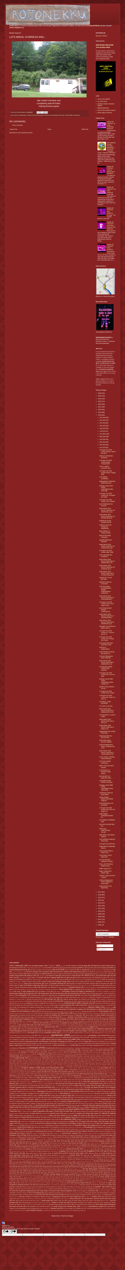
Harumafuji (48, 1043)
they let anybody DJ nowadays (35, 1179)
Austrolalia (111, 979)
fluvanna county (33, 1029)
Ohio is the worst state (77, 1097)
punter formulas (13, 1113)
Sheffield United (106, 1137)
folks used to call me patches (49, 1029)
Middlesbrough (22, 1083)
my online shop (102, 101)
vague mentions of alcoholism (52, 1192)
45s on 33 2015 (69, 969)
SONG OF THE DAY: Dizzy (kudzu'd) (110, 247)
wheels (72, 1198)
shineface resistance (26, 1139)
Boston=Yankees (97, 989)
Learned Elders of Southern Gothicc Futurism (94, 1070)
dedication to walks (29, 1011)
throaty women (20, 1183)
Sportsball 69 (40, 1149)
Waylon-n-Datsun (46, 1196)
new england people (42, 1093)
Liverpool (51, 1074)
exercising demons (54, 1023)
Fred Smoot (23, 1032)
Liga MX (76, 1072)
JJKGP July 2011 (17, 1062)
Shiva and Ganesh (41, 1139)
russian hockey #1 (46, 1127)
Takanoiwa (55, 1159)
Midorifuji (30, 1083)
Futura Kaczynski (25, 1035)
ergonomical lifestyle (56, 1021)
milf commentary (39, 1083)
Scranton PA (56, 1133)
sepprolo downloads (75, 1135)
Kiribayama (61, 1066)
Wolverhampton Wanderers (39, 1204)
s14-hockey (37, 1129)
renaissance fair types (36, 1121)
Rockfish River (24, 1125)
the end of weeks (49, 1165)
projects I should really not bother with (60, 1111)
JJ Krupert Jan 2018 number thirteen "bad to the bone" (107, 451)
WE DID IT (87, 1196)
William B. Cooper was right (61, 1202)
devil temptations (104, 1011)
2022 (100, 404)
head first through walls (102, 1043)
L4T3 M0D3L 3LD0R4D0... (104, 477)
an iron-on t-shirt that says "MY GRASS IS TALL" (79, 975)
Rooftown (111, 1125)
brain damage (27, 991)
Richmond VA (64, 1123)
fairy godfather (12, 1025)
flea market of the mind (103, 1027)
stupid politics (79, 1153)
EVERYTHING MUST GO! (25, 1023)
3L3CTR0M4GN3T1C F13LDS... (106, 505)
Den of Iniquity (69, 1011)
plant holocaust (75, 1105)
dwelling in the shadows (75, 1017)
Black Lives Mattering (50, 987)
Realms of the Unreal (53, 1119)
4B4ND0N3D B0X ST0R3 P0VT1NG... (107, 732)
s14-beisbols (99, 1127)
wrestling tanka (71, 1206)
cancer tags (84, 995)
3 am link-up (39, 969)
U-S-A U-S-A (82, 1189)
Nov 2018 (103, 420)
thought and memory (102, 1181)
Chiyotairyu (20, 1001)
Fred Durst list (13, 1032)
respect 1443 (97, 1121)
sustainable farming (39, 1157)
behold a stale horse (33, 985)
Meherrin (35, 1081)
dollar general (104, 1013)
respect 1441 (74, 1121)
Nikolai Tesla (27, 1095)
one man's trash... (28, 1099)
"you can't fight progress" (36, 965)
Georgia (111, 1035)
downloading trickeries (67, 1015)
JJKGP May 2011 (14, 1064)
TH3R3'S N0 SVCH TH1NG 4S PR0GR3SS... (105, 526)
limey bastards (110, 1072)
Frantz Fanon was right (107, 1031)
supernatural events (99, 1155)
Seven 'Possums (47, 1137)
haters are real (58, 1043)
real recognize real (15, 1119)
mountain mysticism (15, 1087)
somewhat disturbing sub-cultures (48, 1147)
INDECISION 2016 (107, 1054)
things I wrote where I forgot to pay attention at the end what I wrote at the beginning (40, 1181)
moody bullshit (45, 1085)
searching (83, 1133)
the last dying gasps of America (41, 115)
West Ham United (54, 1198)
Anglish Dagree (31, 977)
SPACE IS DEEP (107, 1147)
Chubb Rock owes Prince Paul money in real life (38, 1001)
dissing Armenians (93, 1013)
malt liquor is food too (66, 1077)
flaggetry (92, 1027)
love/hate (75, 1076)
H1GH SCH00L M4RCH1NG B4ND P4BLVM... (106, 799)
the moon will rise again (99, 1173)
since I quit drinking (17, 1141)
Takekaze (78, 1159)
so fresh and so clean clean (38, 1145)
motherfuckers (109, 1085)
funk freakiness (15, 1035)
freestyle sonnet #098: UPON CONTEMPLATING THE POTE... (106, 787)
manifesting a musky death (107, 1077)
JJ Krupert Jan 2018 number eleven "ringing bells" (107, 472)
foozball (35, 1031)
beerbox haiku (13, 985)
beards (46, 983)
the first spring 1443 (81, 1167)
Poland (81, 1107)
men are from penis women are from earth (68, 1081)
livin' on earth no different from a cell (68, 1074)
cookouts (113, 1003)
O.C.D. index (37, 1097)
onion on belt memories (62, 1099)
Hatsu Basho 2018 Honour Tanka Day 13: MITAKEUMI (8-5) (107, 516)
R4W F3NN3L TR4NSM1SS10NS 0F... (106, 815)
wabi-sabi (67, 1194)
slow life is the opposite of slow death (34, 1143)
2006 (100, 922)
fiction (41, 1027)
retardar (32, 1123)
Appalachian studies (100, 977)
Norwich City (101, 1095)
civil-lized (57, 1001)
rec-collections (66, 1119)
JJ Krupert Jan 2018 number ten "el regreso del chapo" (107, 495)
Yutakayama (75, 1210)
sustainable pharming (53, 1157)
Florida (23, 1029)
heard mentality (26, 1045)
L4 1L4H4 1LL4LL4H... (106, 706)
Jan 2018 (103, 447)
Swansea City (78, 1157)
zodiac (82, 1210)
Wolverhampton (27, 1204)
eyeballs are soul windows (70, 1023)
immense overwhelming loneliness (77, 1054)
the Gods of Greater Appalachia (20, 1169)
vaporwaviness (67, 1192)
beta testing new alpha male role (101, 985)
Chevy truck (37, 999)
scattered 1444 (98, 1131)
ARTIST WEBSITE (15, 28)
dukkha (64, 1017)
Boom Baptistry (64, 989)
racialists (79, 1113)
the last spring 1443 (29, 1173)
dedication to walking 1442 (97, 1009)
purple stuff (34, 1113)
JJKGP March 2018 (96, 1062)
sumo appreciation (15, 1155)
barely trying (83, 981)
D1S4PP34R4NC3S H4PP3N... (105, 541)
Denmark (77, 1011)
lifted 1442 (57, 1072)
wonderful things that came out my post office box (63, 1204)
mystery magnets (17, 1091)
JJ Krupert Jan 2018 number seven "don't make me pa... (106, 603)
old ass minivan (107, 1097)
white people (46, 1200)
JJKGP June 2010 (42, 1062)
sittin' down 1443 (86, 1141)
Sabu (91, 1129)
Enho (40, 1021)
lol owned (18, 1076)
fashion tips (44, 1025)
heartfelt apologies (46, 1045)
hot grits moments (103, 1048)
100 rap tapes (83, 965)
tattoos (113, 1159)
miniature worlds (73, 1083)
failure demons (109, 1023)
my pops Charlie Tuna (80, 1089)
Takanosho (63, 1159)
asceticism (89, 979)
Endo (23, 1021)
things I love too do (96, 1179)
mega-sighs (12, 1081)
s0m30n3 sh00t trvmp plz (66, 1127)
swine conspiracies (96, 1157)
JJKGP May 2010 (108, 1062)
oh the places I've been (60, 1097)
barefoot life (74, 981)
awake (11, 981)
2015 (100, 897)
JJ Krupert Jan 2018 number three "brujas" (107, 692)
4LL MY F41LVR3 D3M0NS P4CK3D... (106, 860)
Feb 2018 (103, 445)
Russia (36, 1127)
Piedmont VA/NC (28, 1105)
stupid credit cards (31, 1153)
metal (85, 1081)
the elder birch (38, 1165)
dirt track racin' (39, 1013)
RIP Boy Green (90, 1123)
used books (91, 1191)
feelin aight (92, 1025)
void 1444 (58, 1194)
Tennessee (59, 1161)
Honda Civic (61, 1048)
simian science (111, 1139)
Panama (50, 1101)
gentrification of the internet (97, 1035)
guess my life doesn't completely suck (56, 1041)
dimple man (30, 1013)
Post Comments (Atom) (25, 133)
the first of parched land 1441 (88, 1165)
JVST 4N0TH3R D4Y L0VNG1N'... (105, 555)
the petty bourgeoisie (36, 1175)
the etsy (57, 1165)
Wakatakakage (97, 1194)
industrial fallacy (14, 1056)
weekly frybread (104, 1196)
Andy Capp (22, 977)
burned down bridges (16, 993)
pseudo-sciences (81, 1111)
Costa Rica (45, 1005)
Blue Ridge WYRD (33, 989)
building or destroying (85, 991)
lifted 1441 (48, 1072)
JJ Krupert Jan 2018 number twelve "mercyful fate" (105, 462)
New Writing (64, 1093)
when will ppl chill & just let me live (22, 1200)
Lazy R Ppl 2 (32, 1070)
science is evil (24, 1133)
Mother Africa (78, 1085)
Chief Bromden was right (52, 999)
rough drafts (12, 1127)
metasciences (94, 1081)
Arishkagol (20, 979)
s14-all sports (78, 1127)
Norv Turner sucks (91, 1095)
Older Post (85, 129)
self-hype (24, 1135)
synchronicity (21, 1159)
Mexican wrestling (108, 1081)
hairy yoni (94, 1041)
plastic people (37, 1107)
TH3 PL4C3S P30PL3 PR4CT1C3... (106, 851)
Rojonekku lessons (66, 1125)
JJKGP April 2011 (82, 1058)
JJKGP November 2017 (59, 1064)
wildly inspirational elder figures (42, 1202)
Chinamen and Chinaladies (88, 999)
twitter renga (63, 1189)
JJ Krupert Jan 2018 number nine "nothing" (107, 500)
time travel (70, 1183)
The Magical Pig (84, 1173)
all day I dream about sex (66, 973)
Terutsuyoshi (88, 1161)
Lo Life (109, 1074)
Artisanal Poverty (79, 979)
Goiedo (104, 1037)
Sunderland (63, 1155)
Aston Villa (97, 979)
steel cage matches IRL (97, 1149)
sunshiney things (74, 1155)
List (18, 1074)
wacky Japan (75, 1194)
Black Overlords (63, 987)
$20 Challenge (72, 965)
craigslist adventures (100, 1005)
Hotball (112, 1048)
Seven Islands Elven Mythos (61, 1137)
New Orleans (54, 1093)
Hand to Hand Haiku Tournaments (19, 1043)
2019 (100, 412)
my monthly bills (55, 1089)
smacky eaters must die (93, 1143)
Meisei (43, 1081)
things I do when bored (82, 1179)
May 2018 (103, 436)
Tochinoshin (102, 1183)
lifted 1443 (67, 1072)
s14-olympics (45, 1129)
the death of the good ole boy (88, 1163)
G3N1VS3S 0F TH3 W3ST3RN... (105, 887)
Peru (82, 1103)
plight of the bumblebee (51, 1107)
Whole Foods (57, 1200)
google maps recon (26, 1039)
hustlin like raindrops (47, 1050)
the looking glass (73, 1173)
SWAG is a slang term (66, 1157)
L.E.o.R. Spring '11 (90, 1068)
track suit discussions (29, 1187)
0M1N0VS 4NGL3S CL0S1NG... (105, 583)
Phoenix (105, 1103)
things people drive (73, 1181)
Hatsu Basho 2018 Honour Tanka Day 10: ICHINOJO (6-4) (107, 567)
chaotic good (106, 997)
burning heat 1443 (61, 993)
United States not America (72, 115)
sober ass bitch (67, 1145)
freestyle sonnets (51, 1033)
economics (112, 1017)
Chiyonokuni (111, 999)
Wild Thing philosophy (25, 1202)
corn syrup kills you (17, 1005)
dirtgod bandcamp (103, 108)
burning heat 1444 (76, 993)
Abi (86, 971)
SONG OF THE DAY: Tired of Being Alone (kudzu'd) (111, 170)
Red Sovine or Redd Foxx (90, 1119)
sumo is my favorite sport (34, 1155)
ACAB (91, 971)
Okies (87, 1097)
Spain (11, 1149)
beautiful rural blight (75, 983)
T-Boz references (31, 1159)
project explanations (39, 1111)
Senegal (52, 1135)
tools (62, 1184)
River (98, 1123)
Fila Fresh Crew (63, 1027)
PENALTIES (94, 1101)
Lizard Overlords (99, 1074)
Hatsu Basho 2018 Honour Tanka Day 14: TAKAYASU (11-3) (107, 510)
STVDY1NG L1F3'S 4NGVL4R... (105, 856)
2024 (100, 399)
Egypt (52, 1019)
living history (86, 1074)
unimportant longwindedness (27, 1191)
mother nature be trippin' (94, 1085)
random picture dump (40, 1115)
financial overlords (74, 1027)
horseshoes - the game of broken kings (78, 1048)
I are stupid (59, 1050)
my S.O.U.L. (93, 1089)
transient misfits (61, 1187)
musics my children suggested (62, 1087)
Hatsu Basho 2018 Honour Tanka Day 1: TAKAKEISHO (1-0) (106, 752)
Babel (24, 981)
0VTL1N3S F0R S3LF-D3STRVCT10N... (106, 644)
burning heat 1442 (46, 993)
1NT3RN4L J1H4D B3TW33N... (105, 702)
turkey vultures (53, 1189)
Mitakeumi (84, 1083)
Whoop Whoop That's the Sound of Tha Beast (87, 1200)
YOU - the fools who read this (91, 1208)
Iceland (28, 1054)
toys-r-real (15, 1187)
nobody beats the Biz (80, 1095)
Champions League (94, 997)
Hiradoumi (107, 1045)
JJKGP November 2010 (42, 1064)
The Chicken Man (70, 1163)
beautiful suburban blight (91, 983)
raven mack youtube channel (106, 110)
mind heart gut (60, 1083)
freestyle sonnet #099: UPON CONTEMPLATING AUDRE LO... (106, 681)
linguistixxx (12, 1074)
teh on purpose (49, 1161)
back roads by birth (34, 981)
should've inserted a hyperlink (88, 1139)
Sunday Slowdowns (52, 1155)
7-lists (114, 970)
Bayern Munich (13, 983)
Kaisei (44, 1066)
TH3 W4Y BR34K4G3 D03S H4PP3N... (106, 657)
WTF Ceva (83, 1206)
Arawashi (111, 977)
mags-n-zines (52, 1078)
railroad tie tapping (109, 1113)
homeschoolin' (50, 1048)
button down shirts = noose (99, 993)
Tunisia (45, 1189)
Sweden (86, 1157)
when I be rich (81, 1198)
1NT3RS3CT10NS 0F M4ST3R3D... (106, 793)
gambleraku (23, 115)
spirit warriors (18, 1149)
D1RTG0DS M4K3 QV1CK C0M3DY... (106, 741)
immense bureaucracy (58, 1054)
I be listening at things (87, 1050)
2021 (100, 407)
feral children (23, 1027)
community (59, 1003)
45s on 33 (56, 970)
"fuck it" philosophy (16, 965)
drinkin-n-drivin (42, 1017)
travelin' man (100, 1187)
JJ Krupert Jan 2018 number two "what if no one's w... (107, 697)
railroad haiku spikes (91, 1113)
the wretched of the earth (57, 115)
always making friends (101, 973)
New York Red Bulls (87, 1093)
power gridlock (74, 1109)
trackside (40, 1187)
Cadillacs (43, 995)
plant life (85, 1105)
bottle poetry (16, 991)
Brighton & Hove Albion (47, 991)
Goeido (99, 1037)
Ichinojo (34, 1054)
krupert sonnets (13, 1068)
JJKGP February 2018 (66, 1060)
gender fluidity (82, 1035)
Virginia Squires (28, 1194)
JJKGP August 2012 (110, 1058)
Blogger (70, 1216)
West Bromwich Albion (41, 1198)
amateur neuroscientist (16, 975)
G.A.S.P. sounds (45, 1035)
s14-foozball (28, 1129)
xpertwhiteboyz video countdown (27, 1208)
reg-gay (111, 1119)
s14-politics (54, 1129)
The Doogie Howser (26, 1165)
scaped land (39, 1131)
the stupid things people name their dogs (46, 1177)
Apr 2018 (103, 439)
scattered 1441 (60, 1131)
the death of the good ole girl (107, 1163)
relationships (13, 1121)
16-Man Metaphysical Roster (33, 967)
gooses (37, 1039)
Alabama (36, 973)
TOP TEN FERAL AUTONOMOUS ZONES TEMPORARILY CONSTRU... (105, 590)
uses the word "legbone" (104, 1190)
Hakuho (102, 1041)
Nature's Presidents (102, 1091)
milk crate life (49, 1083)
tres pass (15, 1189)
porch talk (22, 1109)
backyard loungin (61, 981)
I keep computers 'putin (53, 1052)
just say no (31, 1066)
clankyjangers (67, 1001)
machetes (18, 1077)
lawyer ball (23, 1070)
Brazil (36, 991)
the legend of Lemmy (60, 1173)
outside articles (20, 1101)
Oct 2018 (103, 423)
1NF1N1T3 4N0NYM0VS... (105, 648)
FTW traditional (86, 1032)
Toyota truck (112, 1185)
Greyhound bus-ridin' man (33, 1041)
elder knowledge (61, 1019)
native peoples (75, 1091)
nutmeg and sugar (26, 1097)
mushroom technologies (44, 1087)
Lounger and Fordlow (64, 1076)
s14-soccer (72, 1129)
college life (43, 1003)
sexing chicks (75, 1137)
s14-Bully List (109, 1127)
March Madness (45, 1080)
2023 (100, 401)
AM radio (111, 973)
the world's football (103, 1177)
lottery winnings (51, 1076)
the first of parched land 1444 (47, 1167)
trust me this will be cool (27, 1189)
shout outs (101, 1139)
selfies (44, 1135)
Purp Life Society (24, 1113)
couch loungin (54, 1005)
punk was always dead (107, 1111)
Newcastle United (99, 1093)
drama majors (89, 1015)
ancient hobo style (104, 975)
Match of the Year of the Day (72, 1079)
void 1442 (39, 1194)
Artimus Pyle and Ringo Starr (63, 979)
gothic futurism (46, 1039)
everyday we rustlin (84, 1021)
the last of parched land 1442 (35, 1171)
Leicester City (15, 1072)
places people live (52, 1105)
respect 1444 (109, 1121)
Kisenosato (69, 1066)
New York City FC (75, 1093)
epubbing (46, 1021)
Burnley (87, 993)
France (96, 1031)
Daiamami (108, 1007)
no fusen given (54, 1095)
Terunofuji (80, 1161)
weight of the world (21, 1198)
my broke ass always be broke (94, 1087)
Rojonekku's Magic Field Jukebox (85, 1125)
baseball (91, 981)
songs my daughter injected (67, 1147)
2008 (100, 916)
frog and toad (63, 1032)
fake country (22, 1025)
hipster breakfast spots (95, 1045)
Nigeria (19, 1095)
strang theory (53, 1151)
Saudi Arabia (29, 1131)
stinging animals (16, 1151)
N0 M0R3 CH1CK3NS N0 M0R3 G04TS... (107, 627)
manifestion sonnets (15, 1079)
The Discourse (13, 1165)
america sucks (31, 975)
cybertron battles (94, 1007)
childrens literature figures (70, 999)
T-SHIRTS (40, 1159)
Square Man (55, 1149)
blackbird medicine (75, 987)
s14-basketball (88, 1127)
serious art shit (94, 1135)
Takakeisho (48, 1159)
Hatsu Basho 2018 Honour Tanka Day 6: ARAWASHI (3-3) (106, 622)
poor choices (13, 1109)
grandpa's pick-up (97, 1039)
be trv (20, 983)
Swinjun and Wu (108, 1157)
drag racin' (79, 1015)
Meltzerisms (50, 1081)
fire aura (84, 1027)
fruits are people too (74, 1032)
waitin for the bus (87, 1194)
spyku (47, 1149)
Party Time (57, 1101)
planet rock (64, 1105)
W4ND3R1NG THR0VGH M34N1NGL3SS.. (107, 482)
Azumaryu (17, 981)
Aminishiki (41, 975)
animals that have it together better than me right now (55, 977)
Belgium (46, 985)
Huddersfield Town (14, 1050)
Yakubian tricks (55, 1208)
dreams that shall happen (27, 1017)
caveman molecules (35, 997)
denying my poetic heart (89, 1011)
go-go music (57, 1037)
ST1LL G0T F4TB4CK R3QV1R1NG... (106, 865)
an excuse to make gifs (53, 975)
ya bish (41, 1208)
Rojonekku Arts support (52, 1125)
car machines (93, 995)
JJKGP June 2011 (55, 1062)
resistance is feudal (50, 1121)
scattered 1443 (86, 1131)
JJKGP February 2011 (51, 1060)
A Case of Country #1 (17, 971)
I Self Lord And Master (70, 1052)
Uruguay (83, 1190)
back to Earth (47, 981)
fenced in (14, 1027)
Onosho (86, 1099)
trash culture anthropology (84, 1187)
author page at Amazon (105, 112)
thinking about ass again (89, 1181)
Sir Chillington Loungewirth (43, 1141)
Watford (36, 1196)
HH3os (73, 1045)
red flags (78, 1119)
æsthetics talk (98, 971)
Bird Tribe (38, 987)
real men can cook (111, 1117)
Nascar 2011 (51, 1091)
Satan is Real (19, 1131)
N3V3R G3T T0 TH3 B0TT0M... (105, 578)
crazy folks (110, 1005)
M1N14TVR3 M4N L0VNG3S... (105, 536)
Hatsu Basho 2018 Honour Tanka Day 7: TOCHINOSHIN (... (106, 615)
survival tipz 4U (25, 1157)
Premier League (90, 1109)
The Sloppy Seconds (26, 1177)
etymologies (67, 1021)
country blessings (65, 1005)
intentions (35, 1056)
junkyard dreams (106, 1064)
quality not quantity (68, 1113)
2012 (100, 906)
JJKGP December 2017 (35, 1060)
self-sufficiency (35, 1135)
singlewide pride (29, 1141)
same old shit (99, 1129)
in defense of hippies (95, 1054)
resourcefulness (63, 1121)
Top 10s (68, 1184)
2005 (100, 925)
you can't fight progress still (109, 1208)
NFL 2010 (12, 1095)
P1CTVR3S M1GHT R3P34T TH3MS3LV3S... (105, 609)
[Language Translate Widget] (107, 934)
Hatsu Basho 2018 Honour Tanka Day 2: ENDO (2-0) (106, 727)
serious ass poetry (107, 1135)
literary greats (25, 1074)
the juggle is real (76, 1169)
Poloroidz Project (107, 1107)
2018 (100, 415)
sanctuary (107, 1129)
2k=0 (32, 969)
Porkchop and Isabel (32, 1109)
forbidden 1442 (61, 1031)
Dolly (112, 1013)
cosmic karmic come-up (32, 1005)
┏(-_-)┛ (62, 965)
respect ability (24, 1123)
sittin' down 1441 (59, 1141)
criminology (23, 1007)
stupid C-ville (18, 1153)
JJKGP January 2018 (97, 1060)
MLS (107, 1083)
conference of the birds (102, 1003)
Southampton (96, 1147)
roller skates (102, 1125)
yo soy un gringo (67, 1208)
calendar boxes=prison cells (68, 995)
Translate (109, 937)
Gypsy (86, 1041)
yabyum (46, 1208)
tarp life (107, 1159)
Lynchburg (92, 1076)
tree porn (113, 1187)
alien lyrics (53, 973)
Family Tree (33, 1025)
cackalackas (34, 995)
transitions (71, 1187)
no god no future (66, 1095)
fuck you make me (105, 1032)
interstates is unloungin (82, 1056)
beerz (21, 985)
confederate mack (86, 1003)
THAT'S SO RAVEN (25, 1163)
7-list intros (106, 969)
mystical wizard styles (29, 1091)
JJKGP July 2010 (111, 1060)
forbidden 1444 (86, 1031)
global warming (47, 1037)
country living (79, 1005)
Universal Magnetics (66, 1191)
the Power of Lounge (60, 1175)
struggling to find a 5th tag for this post (101, 1151)
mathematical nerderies (90, 1080)
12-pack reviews (105, 965)
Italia (114, 1056)
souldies (78, 1147)
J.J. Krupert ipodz (17, 1058)
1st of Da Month (47, 967)
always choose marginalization (84, 973)
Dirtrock (75, 1013)
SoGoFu (76, 1145)
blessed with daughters (90, 987)
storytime (32, 1151)
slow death (15, 1143)
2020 (100, 409)
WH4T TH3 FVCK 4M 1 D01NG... (106, 766)
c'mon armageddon (21, 995)
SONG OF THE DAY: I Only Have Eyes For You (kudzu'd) (111, 225)
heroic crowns (57, 1045)
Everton (75, 1021)
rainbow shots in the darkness (23, 1115)
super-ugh (86, 1155)
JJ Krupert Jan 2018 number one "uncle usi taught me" (107, 809)
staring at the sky (72, 1149)
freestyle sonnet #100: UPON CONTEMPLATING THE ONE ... (106, 488)
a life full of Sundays (31, 972)
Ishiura (109, 1056)
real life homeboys (90, 1117)
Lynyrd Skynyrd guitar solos (105, 1076)
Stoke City (24, 1151)
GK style (38, 1037)
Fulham (114, 1032)
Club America (20, 1003)
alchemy (44, 974)
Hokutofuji (14, 1048)
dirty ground (82, 1013)
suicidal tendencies (107, 1153)
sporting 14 (28, 1149)
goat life (65, 1037)
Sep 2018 (103, 426)
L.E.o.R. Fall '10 (77, 1068)
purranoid (44, 1113)
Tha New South (98, 1161)
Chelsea (29, 999)
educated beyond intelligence (21, 1019)
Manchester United (92, 1077)
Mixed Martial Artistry (96, 1083)
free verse (40, 1032)
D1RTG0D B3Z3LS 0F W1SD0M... (106, 804)
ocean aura (47, 1097)
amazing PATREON (93, 26)
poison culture (71, 1107)
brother (58, 991)
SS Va (62, 1149)
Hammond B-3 (110, 1041)
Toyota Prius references (99, 1184)
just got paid (22, 1066)
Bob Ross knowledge (45, 989)
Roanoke (15, 1125)
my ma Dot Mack (44, 1089)
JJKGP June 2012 (69, 1062)
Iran (104, 1056)
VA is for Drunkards (35, 1193)
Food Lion (62, 1029)
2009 (100, 914)
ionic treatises (96, 1056)
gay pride (73, 1035)
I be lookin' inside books (102, 1050)
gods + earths (90, 1037)
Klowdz (90, 1066)
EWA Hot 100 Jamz (40, 1023)
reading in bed (69, 1117)
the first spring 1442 (65, 1167)
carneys (111, 995)
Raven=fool (25, 1117)
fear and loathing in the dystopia (66, 1025)
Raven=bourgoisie (14, 1117)
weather (94, 1196)
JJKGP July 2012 (29, 1062)
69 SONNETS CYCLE (95, 969)
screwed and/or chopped (69, 1133)
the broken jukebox (40, 1163)
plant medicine (96, 1105)
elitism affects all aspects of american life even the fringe (88, 1019)
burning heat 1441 (32, 993)
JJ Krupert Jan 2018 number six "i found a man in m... (106, 632)
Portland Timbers (45, 1109)
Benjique (74, 985)
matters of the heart (107, 1080)
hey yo (67, 1045)
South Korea (86, 1147)
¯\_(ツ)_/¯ (51, 965)
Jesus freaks (56, 1058)
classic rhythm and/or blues (81, 1001)
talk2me (93, 1159)
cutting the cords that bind (79, 1007)
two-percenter (73, 1189)
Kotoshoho (104, 1066)
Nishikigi (35, 1095)
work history (100, 1204)
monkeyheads (33, 1085)
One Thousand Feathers (45, 1099)
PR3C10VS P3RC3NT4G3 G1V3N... (104, 830)
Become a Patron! (101, 36)
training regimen (50, 1187)
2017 (100, 892)
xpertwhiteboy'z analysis (96, 1206)
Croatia (31, 1007)
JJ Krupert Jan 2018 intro (107, 844)
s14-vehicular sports (83, 1129)
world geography (31, 1206)
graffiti (73, 1039)
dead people (62, 1009)
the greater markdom (37, 1169)
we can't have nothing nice (72, 1196)
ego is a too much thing (41, 1019)
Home (49, 129)
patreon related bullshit (69, 1101)
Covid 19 (89, 1005)
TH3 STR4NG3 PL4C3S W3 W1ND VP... (106, 652)
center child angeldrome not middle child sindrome (63, 997)
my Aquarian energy (77, 1087)
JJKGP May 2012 (28, 1064)
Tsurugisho (38, 1189)
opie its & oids (94, 1099)
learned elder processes (46, 1070)
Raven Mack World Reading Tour (103, 1115)
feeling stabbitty (102, 1025)
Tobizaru (94, 1183)
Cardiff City (104, 995)
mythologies (41, 1091)
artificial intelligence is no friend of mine (42, 979)
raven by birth (85, 1115)
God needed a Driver (78, 1037)
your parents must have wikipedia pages (52, 1210)
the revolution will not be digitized (99, 1175)
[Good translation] (5, 1231)
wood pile (82, 1204)
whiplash (37, 1200)
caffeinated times (53, 995)
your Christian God (33, 1210)
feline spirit (113, 1025)
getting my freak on (22, 1037)
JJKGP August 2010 (95, 1058)
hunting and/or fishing (33, 1050)
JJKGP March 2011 (82, 1062)
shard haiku (94, 1137)
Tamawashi (100, 1159)
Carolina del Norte (14, 997)
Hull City (23, 1050)
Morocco (53, 1085)
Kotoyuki (112, 1066)
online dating (77, 1099)
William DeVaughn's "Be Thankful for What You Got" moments (91, 1202)
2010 (100, 911)
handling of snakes (37, 1043)
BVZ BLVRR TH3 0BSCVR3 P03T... (105, 777)
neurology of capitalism (27, 1093)
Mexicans (12, 1083)
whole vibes (67, 1200)
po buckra (63, 1107)
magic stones (40, 1078)
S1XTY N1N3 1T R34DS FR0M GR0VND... (107, 757)
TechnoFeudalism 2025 (37, 1161)
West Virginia (64, 1198)
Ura (78, 1190)
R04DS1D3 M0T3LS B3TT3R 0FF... (105, 736)
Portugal (53, 1109)
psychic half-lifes (93, 1111)
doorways (40, 1015)
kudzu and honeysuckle (50, 1068)
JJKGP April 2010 (69, 1058)
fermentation (34, 1027)
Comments (101, 949)
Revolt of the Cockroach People (47, 1123)
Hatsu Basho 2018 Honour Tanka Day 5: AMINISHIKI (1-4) (106, 662)
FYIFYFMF (35, 1035)
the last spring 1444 (44, 1173)
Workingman (112, 1204)
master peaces (57, 1079)
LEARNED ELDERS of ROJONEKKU (67, 1070)
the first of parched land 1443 (25, 1167)
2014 (100, 900)
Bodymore (55, 989)
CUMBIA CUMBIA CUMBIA (61, 1007)
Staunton (86, 1149)
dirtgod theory (64, 1013)
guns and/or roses (76, 1041)
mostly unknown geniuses (64, 1085)
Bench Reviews (65, 985)
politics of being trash (91, 1107)
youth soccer (67, 1210)
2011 (100, 908)
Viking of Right (103, 1192)
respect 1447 (13, 1123)
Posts (99, 946)
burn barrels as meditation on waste (105, 991)
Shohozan (51, 1139)
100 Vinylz (94, 965)
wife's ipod (105, 1200)
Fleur (112, 1027)
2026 (100, 393)
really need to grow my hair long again (33, 1119)
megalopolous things (24, 1081)
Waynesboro (57, 1196)
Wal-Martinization (108, 1194)
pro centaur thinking (26, 1111)
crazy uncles (12, 1007)
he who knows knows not (86, 1043)
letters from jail (25, 1072)
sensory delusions (62, 1135)
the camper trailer (55, 1163)
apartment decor (87, 977)
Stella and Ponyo (111, 1149)
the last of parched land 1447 (101, 1171)
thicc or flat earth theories (65, 1179)
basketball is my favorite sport (104, 981)
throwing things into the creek (35, 1183)
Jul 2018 (102, 431)
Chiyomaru (102, 999)
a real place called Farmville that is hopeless (55, 972)
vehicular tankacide (78, 1192)
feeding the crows (82, 1025)
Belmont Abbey (54, 985)
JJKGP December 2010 (18, 1060)
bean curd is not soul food (32, 983)
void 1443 (48, 1194)
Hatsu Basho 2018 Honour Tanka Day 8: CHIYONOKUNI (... (106, 597)
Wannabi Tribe (13, 1196)
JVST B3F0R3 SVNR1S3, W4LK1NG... (107, 840)
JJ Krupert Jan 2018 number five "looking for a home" (106, 638)
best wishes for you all (84, 985)
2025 (100, 396)
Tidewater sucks (49, 1183)
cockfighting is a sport (31, 1003)
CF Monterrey (83, 997)
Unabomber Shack (93, 1189)
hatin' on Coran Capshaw (70, 1043)
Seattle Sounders (93, 1133)
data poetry (42, 1009)
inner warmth (27, 1056)
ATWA (103, 979)
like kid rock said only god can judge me (92, 1072)
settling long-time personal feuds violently (29, 1137)
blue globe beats (102, 987)
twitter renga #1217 (105, 868)
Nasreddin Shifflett (63, 1091)
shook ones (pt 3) (60, 1139)
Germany (11, 1037)
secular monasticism (105, 1133)
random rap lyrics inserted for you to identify (63, 1115)
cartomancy (24, 997)
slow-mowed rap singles (75, 1143)
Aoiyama (77, 977)
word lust (90, 1204)
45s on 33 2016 (81, 970)
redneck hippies (102, 1119)
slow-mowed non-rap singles (58, 1143)
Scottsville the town (44, 1133)
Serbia (86, 1135)
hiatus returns (82, 1045)
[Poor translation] (13, 1231)
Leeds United (112, 1070)
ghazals (32, 1037)
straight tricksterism (42, 1151)
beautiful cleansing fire (59, 983)
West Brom (30, 1198)
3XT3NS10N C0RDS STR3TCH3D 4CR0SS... (105, 668)
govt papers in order (61, 1039)
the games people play (98, 1167)
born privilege (76, 989)
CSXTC (49, 1007)
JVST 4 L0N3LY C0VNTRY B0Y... (105, 467)
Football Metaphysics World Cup (19, 1031)
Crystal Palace (40, 1007)
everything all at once (99, 1021)
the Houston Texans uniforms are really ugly (57, 1169)
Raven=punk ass (58, 1117)
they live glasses (51, 1179)
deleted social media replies (56, 1011)
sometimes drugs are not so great (25, 1147)
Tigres (57, 1183)
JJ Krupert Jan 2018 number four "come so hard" (107, 674)
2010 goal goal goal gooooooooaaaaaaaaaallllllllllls (99, 967)
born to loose (86, 989)
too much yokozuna (54, 1184)
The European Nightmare (69, 1165)
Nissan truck (43, 1095)
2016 (100, 895)
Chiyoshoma (12, 1001)
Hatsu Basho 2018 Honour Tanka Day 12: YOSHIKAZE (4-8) (107, 546)
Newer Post (13, 129)
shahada (85, 1137)
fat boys (53, 1025)
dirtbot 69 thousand (51, 1013)
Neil (18, 1093)
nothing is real (111, 1095)
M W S (11, 1077)
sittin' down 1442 (72, 1141)
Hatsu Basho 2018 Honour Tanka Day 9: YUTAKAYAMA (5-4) (106, 573)
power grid (61, 1109)
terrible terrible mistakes (70, 1161)
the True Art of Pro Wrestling (86, 1177)
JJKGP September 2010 (92, 1064)
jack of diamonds (34, 1058)
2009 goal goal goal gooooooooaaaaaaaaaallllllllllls (68, 967)
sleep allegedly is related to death (105, 1141)
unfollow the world (105, 1189)
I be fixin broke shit (71, 1050)
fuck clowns (95, 1032)
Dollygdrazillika (13, 1015)
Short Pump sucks (72, 1139)
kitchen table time (80, 1066)
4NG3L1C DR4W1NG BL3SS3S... (106, 456)
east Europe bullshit (92, 1017)
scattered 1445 (109, 1131)
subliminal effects (93, 1153)
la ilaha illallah (103, 1068)
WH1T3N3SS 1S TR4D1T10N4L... (105, 532)
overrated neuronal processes (36, 1101)
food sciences (72, 1029)
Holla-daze (22, 1048)
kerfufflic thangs (52, 1066)
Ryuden (55, 1127)
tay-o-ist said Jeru (16, 1161)
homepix (29, 115)
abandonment (77, 972)
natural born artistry (88, 1091)
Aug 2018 (103, 428)
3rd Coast (47, 969)
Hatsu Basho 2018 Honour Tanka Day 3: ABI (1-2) (106, 721)
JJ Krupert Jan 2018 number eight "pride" (106, 551)
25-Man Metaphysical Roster (18, 970)
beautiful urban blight (107, 983)
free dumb (31, 1033)
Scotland (34, 1133)
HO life (114, 1045)
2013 (100, 903)
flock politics (13, 1029)
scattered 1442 (73, 1131)
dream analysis (101, 1015)
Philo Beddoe (89, 1103)
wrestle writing (57, 1206)
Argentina (12, 979)
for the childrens (47, 1031)
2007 (100, 919)
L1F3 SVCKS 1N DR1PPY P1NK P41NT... (105, 771)
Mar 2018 (103, 442)
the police (46, 1175)
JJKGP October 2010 (75, 1064)
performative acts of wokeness (55, 1103)
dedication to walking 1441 (78, 1009)
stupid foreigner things (45, 1153)
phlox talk (97, 1103)
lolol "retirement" (28, 1076)
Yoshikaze (78, 1208)
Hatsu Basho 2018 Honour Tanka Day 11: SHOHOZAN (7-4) (107, 561)
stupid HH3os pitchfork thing (63, 1153)
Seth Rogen (12, 1137)
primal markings (102, 1109)
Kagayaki (38, 1066)
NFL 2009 (110, 1093)
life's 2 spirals (37, 1072)
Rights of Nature (77, 1123)
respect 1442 (85, 1121)
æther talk (107, 971)
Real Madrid (101, 1117)
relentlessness (24, 1121)
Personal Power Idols (72, 1103)
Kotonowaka (97, 1066)
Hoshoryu (94, 1048)
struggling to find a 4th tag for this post (71, 1151)
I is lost (41, 1052)
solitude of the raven (87, 1145)
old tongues (18, 1099)
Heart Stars (36, 1045)
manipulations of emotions (30, 1079)
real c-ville (80, 1117)
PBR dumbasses (84, 1101)
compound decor (70, 1003)
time (62, 1183)
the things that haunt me (68, 1177)
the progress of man (79, 1175)
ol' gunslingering (96, 1097)
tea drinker (26, 1161)
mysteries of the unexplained (108, 1089)
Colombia (51, 1003)
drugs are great (54, 1017)
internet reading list (57, 1056)
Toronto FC (75, 1184)
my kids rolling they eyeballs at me (27, 1089)
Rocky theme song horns (37, 1125)
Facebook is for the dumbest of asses (91, 1023)
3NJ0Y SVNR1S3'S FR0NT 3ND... (105, 872)
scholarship (12, 1133)
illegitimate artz (43, 1054)
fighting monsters (50, 1027)
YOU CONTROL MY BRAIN (18, 1210)
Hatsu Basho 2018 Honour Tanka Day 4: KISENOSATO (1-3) (106, 710)
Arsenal (28, 979)
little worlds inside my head (38, 1074)
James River (46, 1058)
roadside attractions (109, 1123)
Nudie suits (15, 1097)
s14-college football (15, 1129)
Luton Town (84, 1076)
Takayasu (70, 1159)
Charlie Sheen (20, 999)
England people (31, 1021)
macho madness (29, 1077)
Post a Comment (17, 125)
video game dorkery (90, 1192)
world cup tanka (17, 1206)
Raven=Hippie (36, 1117)
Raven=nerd (46, 1117)
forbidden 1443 (73, 1031)
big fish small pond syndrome (23, 987)
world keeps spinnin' (45, 1206)
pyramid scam (54, 1113)
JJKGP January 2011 (82, 1060)
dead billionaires (51, 1009)
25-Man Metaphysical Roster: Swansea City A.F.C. (106, 746)
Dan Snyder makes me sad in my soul (27, 1009)
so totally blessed (56, 1145)
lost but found (39, 1076)
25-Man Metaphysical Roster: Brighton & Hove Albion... (106, 881)
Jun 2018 (103, 434)
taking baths (86, 1159)
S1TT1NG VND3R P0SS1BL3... (105, 762)
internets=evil (69, 1056)
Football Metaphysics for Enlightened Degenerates (96, 1029)
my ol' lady (66, 1089)
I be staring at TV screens (26, 1052)
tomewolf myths (42, 1184)
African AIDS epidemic (25, 973)
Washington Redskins (25, 1196)
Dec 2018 (103, 417)
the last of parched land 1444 (79, 1171)
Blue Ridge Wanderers (20, 989)
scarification (49, 1131)
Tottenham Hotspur (85, 1184)
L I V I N (66, 1068)
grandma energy (85, 1039)
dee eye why (43, 1011)
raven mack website (104, 99)
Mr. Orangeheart (29, 1087)
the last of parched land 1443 (57, 1171)
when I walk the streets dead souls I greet (102, 1198)
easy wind (104, 1017)
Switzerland (12, 1159)
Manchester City (79, 1077)
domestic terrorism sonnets (27, 1015)
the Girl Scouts (112, 1167)
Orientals (104, 1099)
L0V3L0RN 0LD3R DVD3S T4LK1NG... (106, 781)
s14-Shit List (62, 1129)
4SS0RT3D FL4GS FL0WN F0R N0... (105, 521)
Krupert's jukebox (28, 1068)
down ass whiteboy (51, 1015)
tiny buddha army (83, 1183)
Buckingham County (68, 991)
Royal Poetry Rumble (24, 1127)
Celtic (45, 997)
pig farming (39, 1105)
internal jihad (44, 1056)
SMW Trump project (22, 1145)
